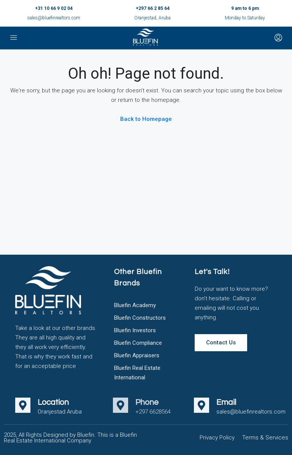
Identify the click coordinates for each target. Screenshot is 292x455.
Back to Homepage (146, 119)
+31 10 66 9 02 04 (54, 8)
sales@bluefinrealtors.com (53, 18)
